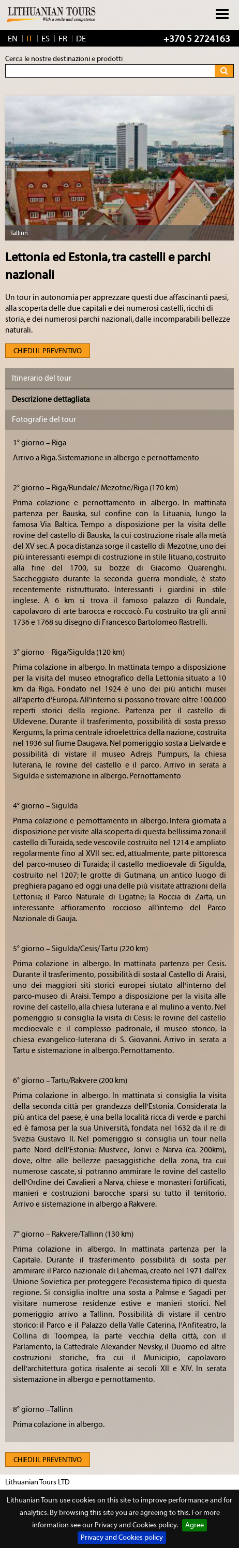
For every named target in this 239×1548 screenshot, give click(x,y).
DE (81, 38)
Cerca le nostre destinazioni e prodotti (64, 59)
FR (62, 38)
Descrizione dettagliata (50, 399)
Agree (194, 1525)
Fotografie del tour (44, 419)
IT (29, 38)
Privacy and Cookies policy (122, 1538)
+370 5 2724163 (196, 39)
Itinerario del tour (41, 378)
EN (13, 38)
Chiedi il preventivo (47, 351)
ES (45, 38)
